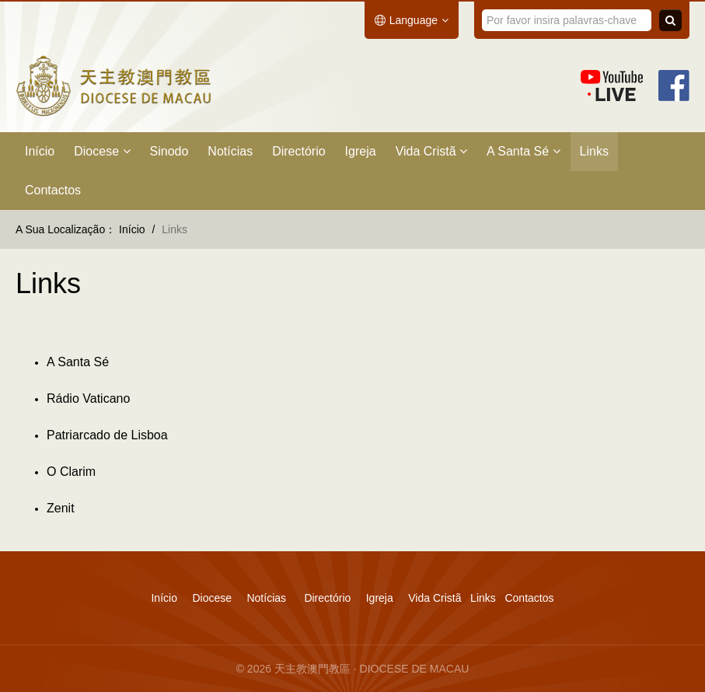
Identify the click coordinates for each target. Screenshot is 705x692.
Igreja (360, 151)
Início (39, 151)
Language (411, 20)
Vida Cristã (431, 151)
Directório (298, 151)
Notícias (230, 151)
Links (594, 151)
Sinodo (169, 151)
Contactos (53, 190)
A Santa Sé (523, 151)
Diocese (102, 151)
